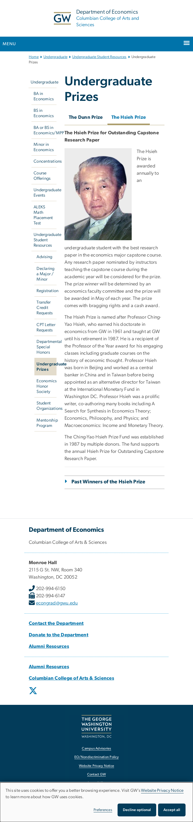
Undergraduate (55, 57)
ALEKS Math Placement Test (43, 215)
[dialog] (96, 802)
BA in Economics (44, 96)
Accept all (171, 810)
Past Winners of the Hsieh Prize (108, 481)
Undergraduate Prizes (47, 367)
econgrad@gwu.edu (57, 603)
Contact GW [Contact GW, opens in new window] (96, 774)
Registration (47, 291)
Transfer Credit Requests (45, 307)
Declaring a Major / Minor (45, 273)
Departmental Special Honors (47, 346)
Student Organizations (47, 406)
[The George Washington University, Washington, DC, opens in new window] (96, 726)
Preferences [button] (103, 810)
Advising (44, 257)
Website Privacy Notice (162, 790)
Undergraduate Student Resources (99, 57)
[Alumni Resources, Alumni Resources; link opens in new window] (49, 646)
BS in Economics (44, 113)
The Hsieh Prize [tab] (128, 117)
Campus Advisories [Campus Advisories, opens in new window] (96, 748)
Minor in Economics (44, 147)
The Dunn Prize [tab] (86, 117)
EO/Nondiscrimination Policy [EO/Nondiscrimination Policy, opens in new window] (96, 757)
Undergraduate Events (45, 192)
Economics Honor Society (47, 386)
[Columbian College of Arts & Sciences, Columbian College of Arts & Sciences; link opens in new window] (71, 678)
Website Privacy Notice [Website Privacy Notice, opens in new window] (96, 766)
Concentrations (45, 161)
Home (34, 57)
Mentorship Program (47, 423)
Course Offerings (42, 176)
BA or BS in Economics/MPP (45, 130)
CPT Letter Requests (46, 327)
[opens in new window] (33, 695)
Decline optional (137, 810)
